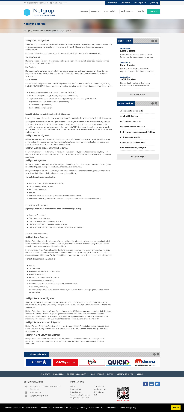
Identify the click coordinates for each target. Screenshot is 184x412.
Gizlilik (141, 374)
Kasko (72, 386)
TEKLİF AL (153, 11)
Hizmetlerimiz (38, 31)
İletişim (139, 11)
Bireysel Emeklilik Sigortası (79, 398)
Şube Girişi (154, 3)
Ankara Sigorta (51, 31)
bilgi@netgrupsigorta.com (39, 396)
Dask (95, 395)
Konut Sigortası (75, 392)
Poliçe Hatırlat (125, 11)
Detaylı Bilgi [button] (131, 408)
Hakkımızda (93, 11)
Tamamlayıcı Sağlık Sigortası (80, 395)
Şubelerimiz (125, 3)
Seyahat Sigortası (100, 389)
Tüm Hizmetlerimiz (137, 94)
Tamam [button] (176, 408)
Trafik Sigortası (99, 386)
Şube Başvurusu (140, 3)
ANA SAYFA (80, 11)
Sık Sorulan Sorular (76, 374)
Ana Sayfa (27, 31)
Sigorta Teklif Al (126, 374)
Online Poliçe (112, 3)
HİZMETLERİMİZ (108, 11)
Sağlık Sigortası (99, 392)
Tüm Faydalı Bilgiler (137, 157)
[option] (137, 53)
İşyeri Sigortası (75, 389)
